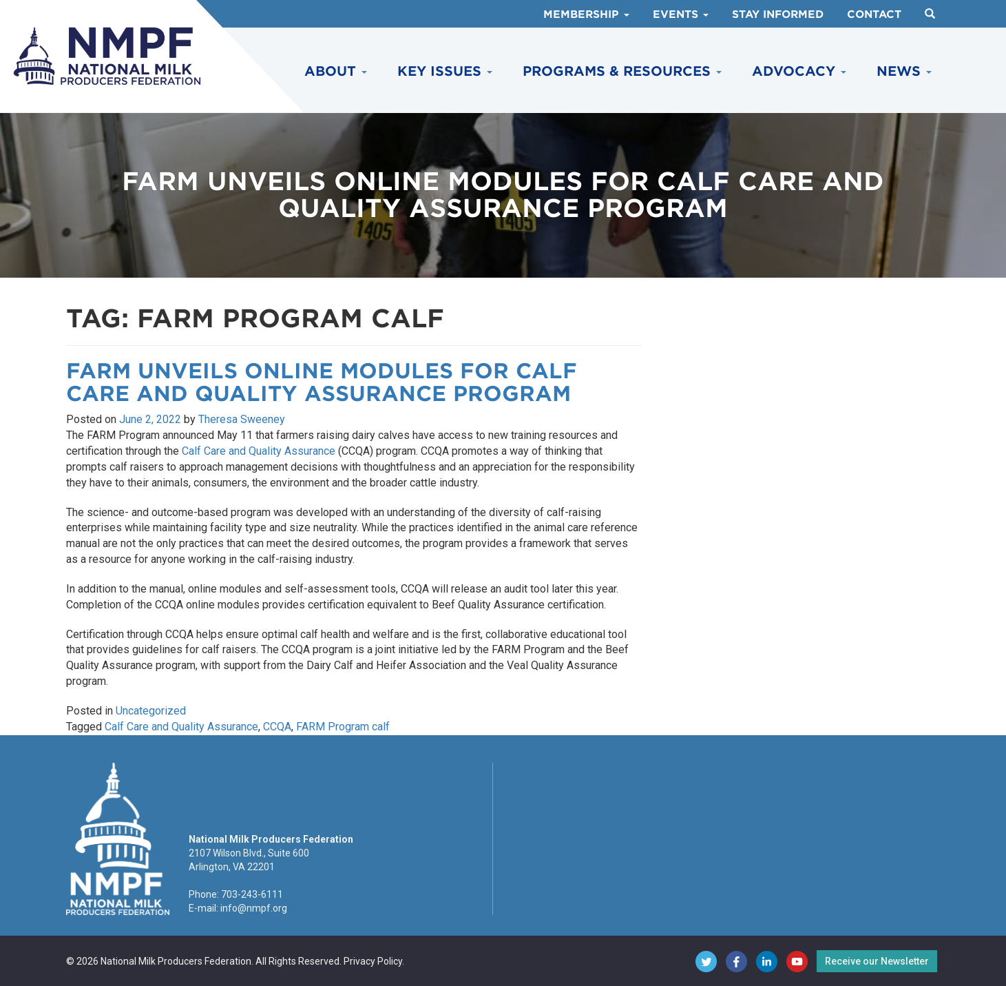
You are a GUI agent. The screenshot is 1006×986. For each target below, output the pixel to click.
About (335, 71)
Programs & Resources (622, 71)
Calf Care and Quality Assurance (258, 451)
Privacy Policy (373, 961)
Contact (874, 14)
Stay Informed (778, 14)
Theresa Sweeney (241, 419)
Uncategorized (151, 710)
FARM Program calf (343, 726)
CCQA (277, 726)
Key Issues (444, 71)
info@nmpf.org (253, 908)
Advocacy (799, 71)
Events (681, 14)
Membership (586, 14)
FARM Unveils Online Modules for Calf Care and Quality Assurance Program (321, 382)
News (904, 71)
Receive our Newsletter (877, 961)
